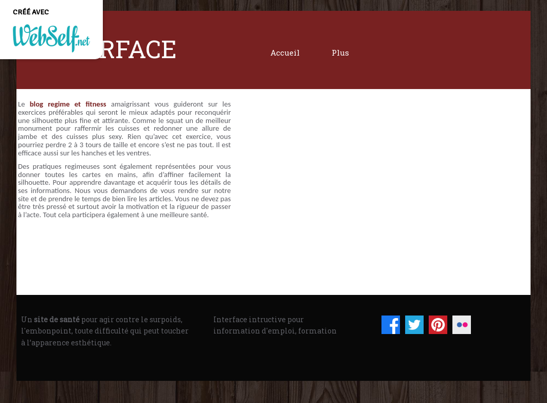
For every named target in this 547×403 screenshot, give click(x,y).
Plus (340, 52)
